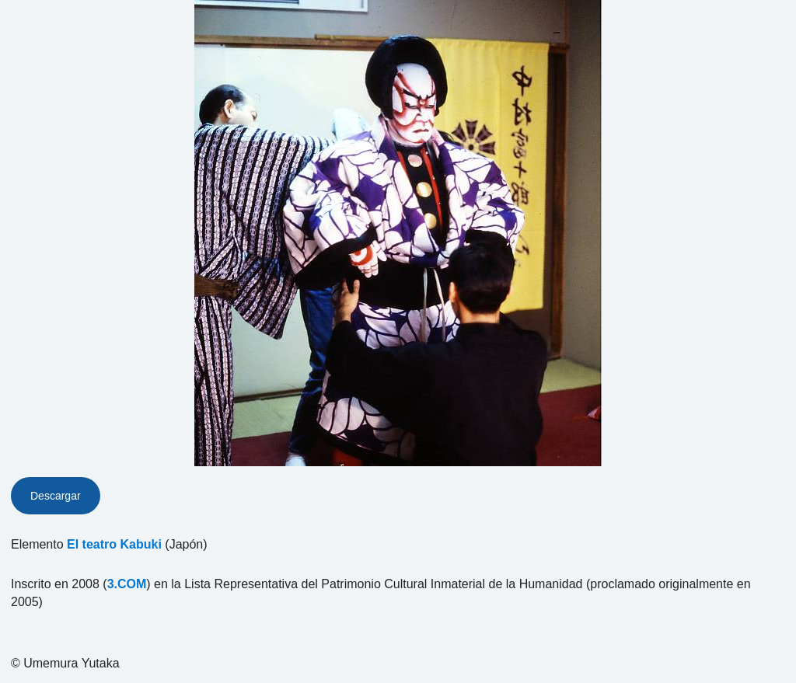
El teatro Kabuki (114, 544)
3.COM (127, 584)
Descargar (55, 496)
